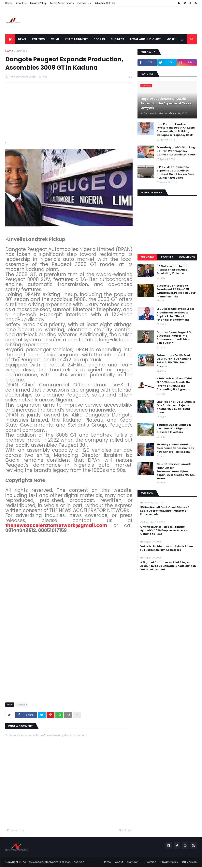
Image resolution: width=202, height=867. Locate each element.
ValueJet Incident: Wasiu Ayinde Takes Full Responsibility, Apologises (166, 548)
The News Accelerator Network (41, 862)
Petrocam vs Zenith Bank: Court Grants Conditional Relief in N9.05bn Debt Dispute (174, 361)
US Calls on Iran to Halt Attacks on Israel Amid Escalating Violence (172, 269)
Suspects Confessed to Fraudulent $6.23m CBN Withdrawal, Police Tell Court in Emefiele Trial (176, 291)
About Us (21, 3)
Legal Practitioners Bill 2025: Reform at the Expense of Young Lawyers (166, 103)
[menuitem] (10, 39)
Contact (132, 862)
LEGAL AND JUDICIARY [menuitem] (145, 39)
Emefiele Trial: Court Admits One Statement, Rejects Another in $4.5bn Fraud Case (176, 407)
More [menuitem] (170, 39)
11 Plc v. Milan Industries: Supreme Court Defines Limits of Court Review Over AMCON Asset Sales (175, 172)
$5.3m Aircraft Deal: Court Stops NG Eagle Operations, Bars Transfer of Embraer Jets (165, 510)
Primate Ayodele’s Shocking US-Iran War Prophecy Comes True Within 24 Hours (176, 151)
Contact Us (84, 3)
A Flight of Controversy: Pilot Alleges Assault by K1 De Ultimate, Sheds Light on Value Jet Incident (168, 566)
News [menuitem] (22, 39)
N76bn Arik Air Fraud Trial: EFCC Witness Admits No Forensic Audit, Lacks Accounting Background (174, 384)
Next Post (125, 830)
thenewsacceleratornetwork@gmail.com (56, 525)
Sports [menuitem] (99, 39)
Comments (187, 257)
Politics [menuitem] (38, 39)
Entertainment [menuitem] (76, 39)
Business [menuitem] (117, 39)
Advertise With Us (104, 3)
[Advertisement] (125, 20)
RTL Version (149, 862)
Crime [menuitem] (55, 39)
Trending (147, 257)
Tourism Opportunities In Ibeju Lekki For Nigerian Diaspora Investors (174, 428)
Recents (167, 257)
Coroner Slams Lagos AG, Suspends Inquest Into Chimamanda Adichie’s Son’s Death (174, 337)
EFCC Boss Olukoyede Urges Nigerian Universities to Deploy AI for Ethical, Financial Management (175, 314)
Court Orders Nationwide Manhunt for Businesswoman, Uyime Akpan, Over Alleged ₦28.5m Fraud (176, 471)
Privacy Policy (38, 3)
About (119, 862)
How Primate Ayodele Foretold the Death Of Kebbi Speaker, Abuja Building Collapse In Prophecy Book (176, 129)
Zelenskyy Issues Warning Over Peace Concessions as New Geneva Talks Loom (175, 448)
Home (8, 3)
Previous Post (15, 830)
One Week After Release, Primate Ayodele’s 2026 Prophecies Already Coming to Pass (164, 530)
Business (21, 51)
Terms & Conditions (62, 3)
